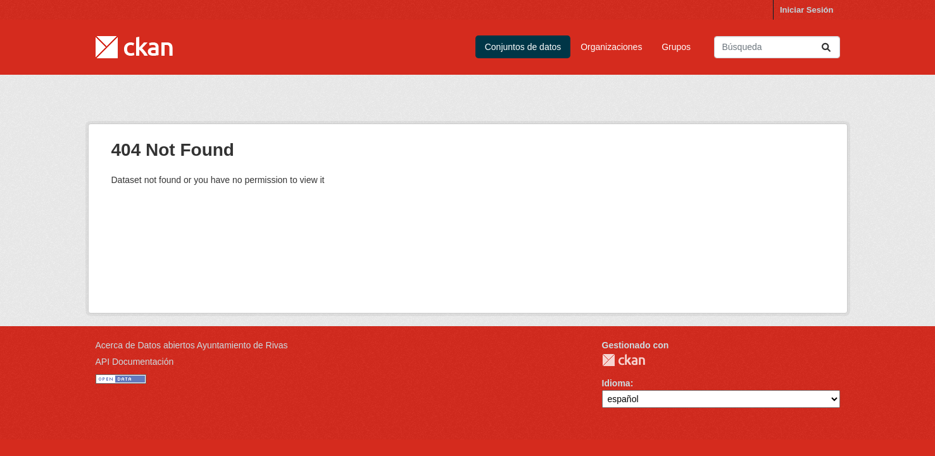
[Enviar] (826, 47)
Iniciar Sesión (807, 10)
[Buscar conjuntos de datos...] (777, 47)
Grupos (676, 47)
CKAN (623, 360)
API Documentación (135, 362)
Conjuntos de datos (523, 47)
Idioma (616, 383)
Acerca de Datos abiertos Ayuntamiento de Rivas (192, 345)
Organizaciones (611, 47)
